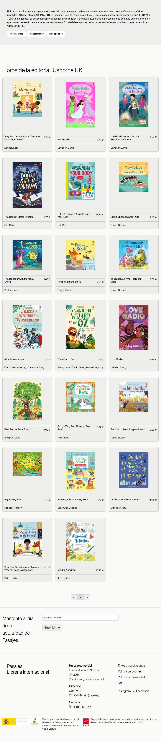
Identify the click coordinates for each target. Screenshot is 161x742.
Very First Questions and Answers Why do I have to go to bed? (22, 568)
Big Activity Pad (12, 499)
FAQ (120, 683)
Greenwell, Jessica (67, 507)
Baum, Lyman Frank (67, 367)
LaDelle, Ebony (118, 367)
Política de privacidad (131, 677)
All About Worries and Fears (125, 499)
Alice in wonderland (14, 359)
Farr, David (9, 225)
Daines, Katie (11, 578)
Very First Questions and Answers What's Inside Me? (22, 138)
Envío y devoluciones (131, 665)
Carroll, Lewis (11, 367)
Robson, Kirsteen (13, 507)
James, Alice (64, 578)
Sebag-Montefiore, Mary (31, 367)
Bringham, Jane (12, 437)
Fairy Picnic (64, 139)
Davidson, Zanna (66, 147)
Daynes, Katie (11, 147)
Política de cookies (129, 671)
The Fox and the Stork (69, 281)
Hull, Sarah (63, 225)
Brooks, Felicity (118, 507)
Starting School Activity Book (73, 499)
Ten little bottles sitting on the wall (128, 429)
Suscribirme (52, 627)
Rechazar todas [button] (36, 34)
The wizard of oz (66, 359)
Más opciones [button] (56, 34)
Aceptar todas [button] (16, 34)
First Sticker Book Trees (17, 429)
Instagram (124, 691)
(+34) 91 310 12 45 (80, 707)
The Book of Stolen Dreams (18, 217)
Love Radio (117, 359)
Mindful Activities (67, 570)
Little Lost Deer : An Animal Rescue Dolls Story (125, 138)
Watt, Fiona (63, 437)
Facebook (142, 691)
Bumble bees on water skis (125, 217)
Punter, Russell (118, 225)
